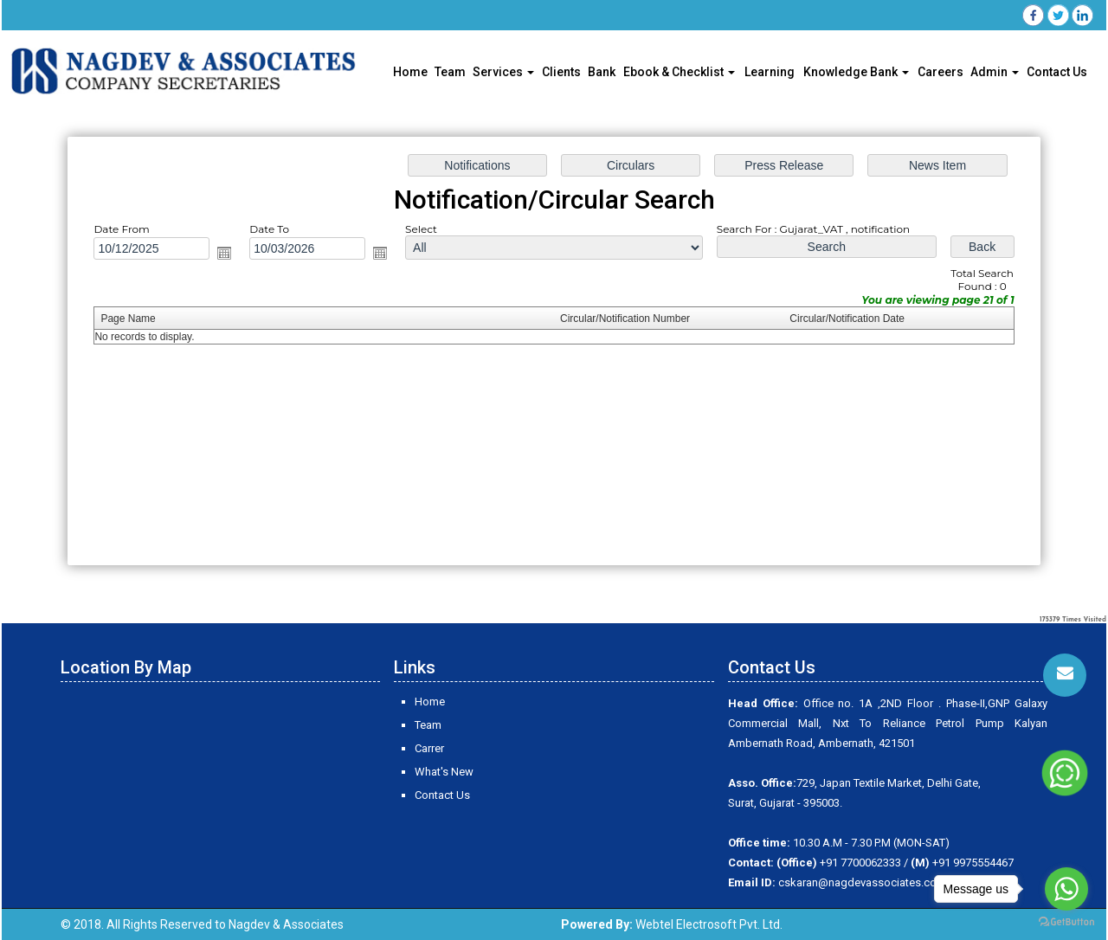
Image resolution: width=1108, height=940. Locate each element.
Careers (940, 72)
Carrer (429, 748)
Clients (561, 72)
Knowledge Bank (856, 72)
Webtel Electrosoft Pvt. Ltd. (709, 924)
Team (450, 72)
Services (503, 72)
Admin (994, 72)
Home (410, 72)
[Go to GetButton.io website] (1066, 922)
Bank (601, 72)
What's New (444, 771)
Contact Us (1057, 72)
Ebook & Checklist (679, 72)
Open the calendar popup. (224, 252)
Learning (769, 72)
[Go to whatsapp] (1066, 889)
